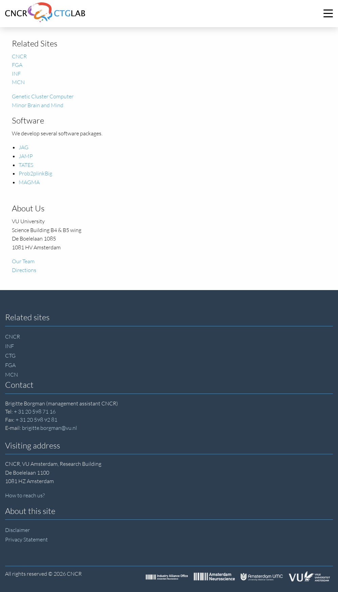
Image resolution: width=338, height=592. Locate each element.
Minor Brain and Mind (37, 105)
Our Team (23, 261)
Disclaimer (17, 530)
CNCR (19, 56)
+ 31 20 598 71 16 (35, 411)
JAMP (26, 156)
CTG (10, 355)
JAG (23, 147)
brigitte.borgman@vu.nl (49, 427)
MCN (18, 82)
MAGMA (29, 182)
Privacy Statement (26, 539)
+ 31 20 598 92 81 (36, 419)
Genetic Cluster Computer (43, 96)
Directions (24, 270)
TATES (26, 164)
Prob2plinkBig (35, 173)
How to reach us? (25, 495)
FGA (17, 64)
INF (16, 73)
